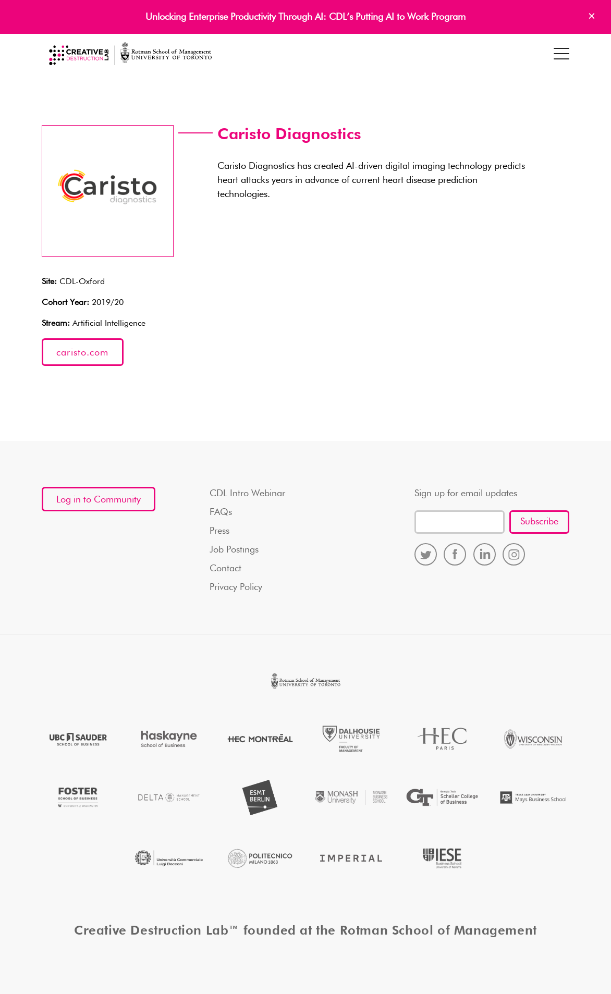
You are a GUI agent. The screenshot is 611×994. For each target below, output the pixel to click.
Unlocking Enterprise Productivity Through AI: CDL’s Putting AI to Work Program (305, 17)
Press (219, 531)
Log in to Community (98, 500)
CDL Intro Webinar (247, 493)
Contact (225, 568)
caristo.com (82, 353)
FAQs (221, 512)
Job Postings (234, 550)
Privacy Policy (236, 587)
